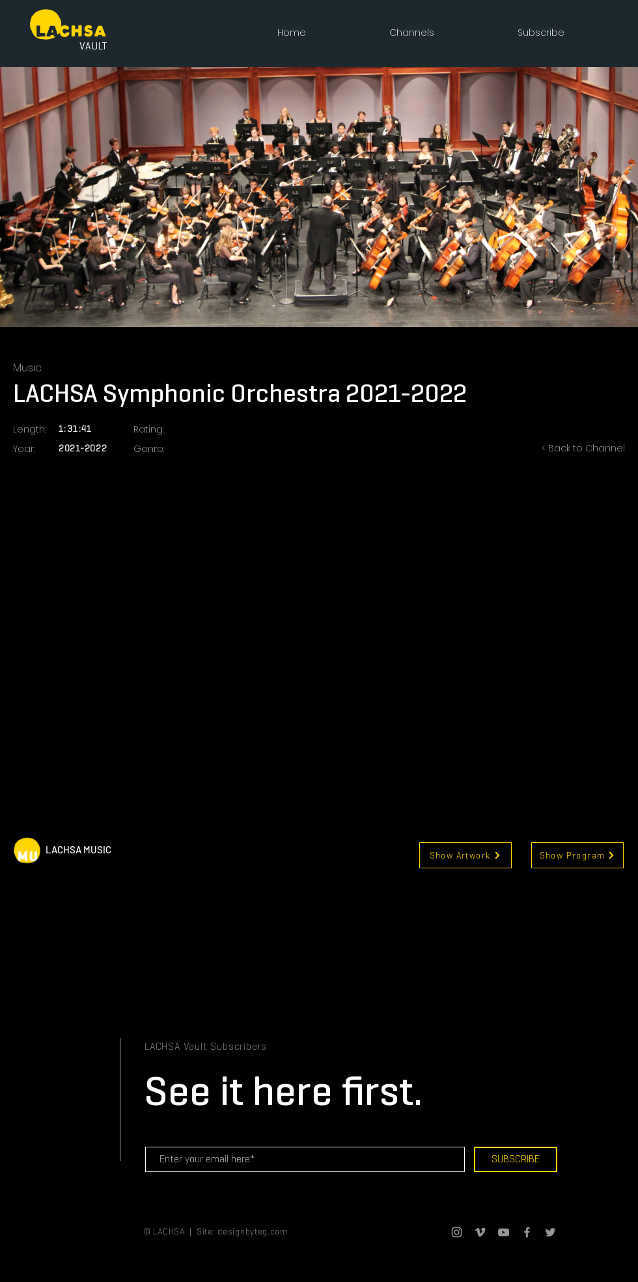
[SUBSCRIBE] (515, 1159)
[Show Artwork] (465, 855)
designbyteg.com (252, 1231)
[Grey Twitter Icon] (550, 1232)
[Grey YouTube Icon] (503, 1232)
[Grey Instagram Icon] (457, 1232)
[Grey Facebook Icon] (527, 1232)
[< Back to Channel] (573, 449)
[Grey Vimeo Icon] (480, 1232)
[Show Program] (577, 855)
